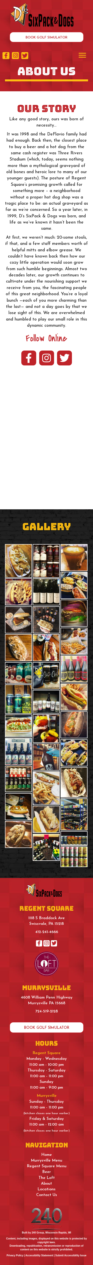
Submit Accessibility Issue (71, 1255)
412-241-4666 (46, 932)
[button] (46, 37)
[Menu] (82, 55)
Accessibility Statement (39, 1255)
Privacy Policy (14, 1255)
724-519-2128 (46, 1011)
